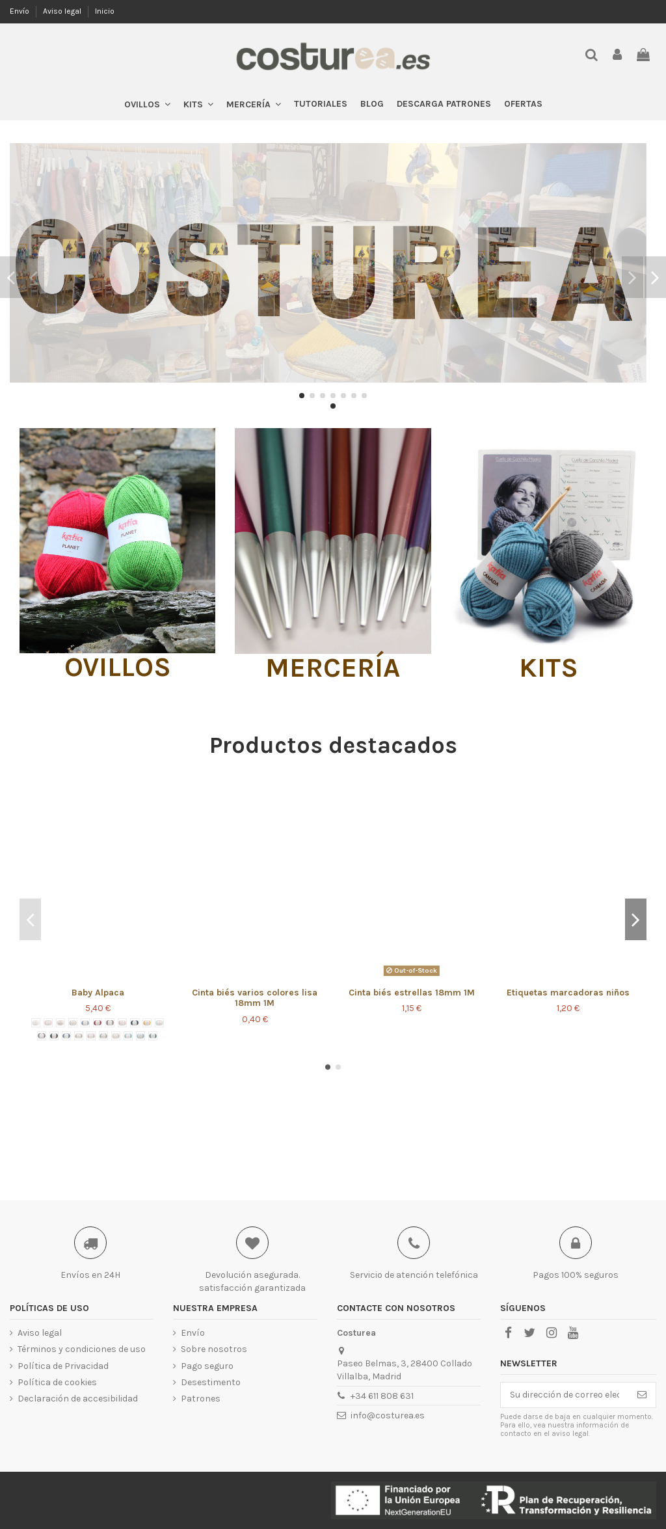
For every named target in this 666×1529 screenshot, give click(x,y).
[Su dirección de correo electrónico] (564, 1395)
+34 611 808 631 (382, 1395)
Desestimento (211, 1382)
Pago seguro (207, 1366)
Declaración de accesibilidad (78, 1398)
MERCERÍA (332, 667)
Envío (20, 11)
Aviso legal (63, 11)
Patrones (200, 1398)
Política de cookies (57, 1382)
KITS (548, 667)
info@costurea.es (388, 1415)
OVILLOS (117, 667)
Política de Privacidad (63, 1366)
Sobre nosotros (214, 1349)
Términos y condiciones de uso (82, 1349)
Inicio (104, 11)
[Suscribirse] (642, 1395)
